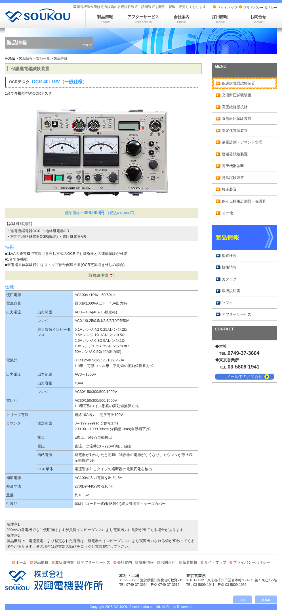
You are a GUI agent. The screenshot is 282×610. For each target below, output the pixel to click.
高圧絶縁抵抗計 (235, 107)
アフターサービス (143, 19)
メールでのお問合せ (244, 376)
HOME (10, 59)
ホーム (21, 562)
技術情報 (229, 267)
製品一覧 (43, 59)
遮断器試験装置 (235, 154)
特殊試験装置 (233, 178)
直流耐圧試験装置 (236, 118)
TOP (243, 600)
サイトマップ (227, 8)
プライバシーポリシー (260, 8)
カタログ (229, 279)
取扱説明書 (98, 275)
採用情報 (220, 19)
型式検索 (229, 255)
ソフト (227, 303)
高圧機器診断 (233, 166)
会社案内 (182, 19)
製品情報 (105, 19)
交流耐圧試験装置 (236, 95)
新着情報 (189, 562)
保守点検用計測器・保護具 (244, 201)
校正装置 (229, 189)
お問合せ (258, 19)
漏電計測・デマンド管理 (242, 142)
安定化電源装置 (235, 130)
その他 (227, 213)
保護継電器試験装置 (238, 83)
